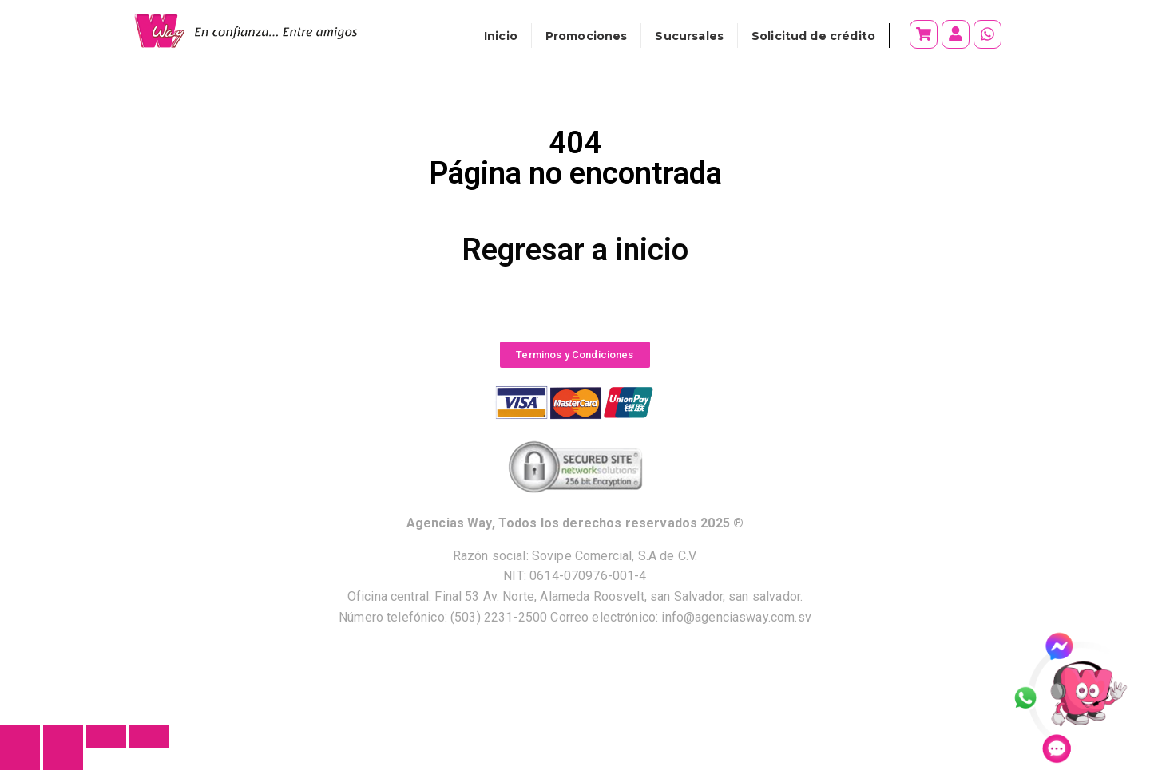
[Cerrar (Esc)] (149, 736)
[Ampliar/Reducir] (20, 736)
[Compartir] (106, 736)
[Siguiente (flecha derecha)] (63, 759)
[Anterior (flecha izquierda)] (20, 759)
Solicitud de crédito (813, 36)
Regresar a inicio (575, 249)
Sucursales (689, 36)
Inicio (501, 36)
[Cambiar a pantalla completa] (63, 736)
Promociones (586, 36)
